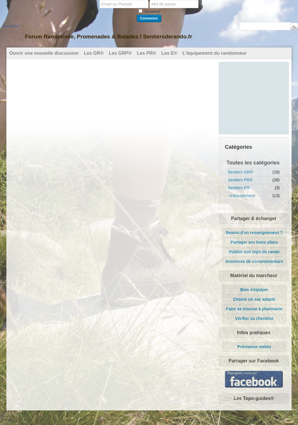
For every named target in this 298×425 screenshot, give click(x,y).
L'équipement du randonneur (214, 53)
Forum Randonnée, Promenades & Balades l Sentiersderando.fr (108, 36)
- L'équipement (241, 195)
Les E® (169, 53)
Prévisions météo (254, 346)
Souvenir (152, 11)
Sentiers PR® (240, 180)
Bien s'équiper (254, 289)
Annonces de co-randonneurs (254, 261)
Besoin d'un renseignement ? (254, 232)
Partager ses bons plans (254, 242)
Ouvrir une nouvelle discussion (44, 53)
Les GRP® (120, 53)
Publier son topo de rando (254, 251)
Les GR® (94, 53)
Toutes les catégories (253, 163)
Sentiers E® (239, 187)
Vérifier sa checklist (254, 318)
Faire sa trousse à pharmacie (254, 309)
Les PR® (146, 53)
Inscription (11, 26)
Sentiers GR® (240, 172)
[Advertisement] (254, 97)
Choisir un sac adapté (254, 299)
